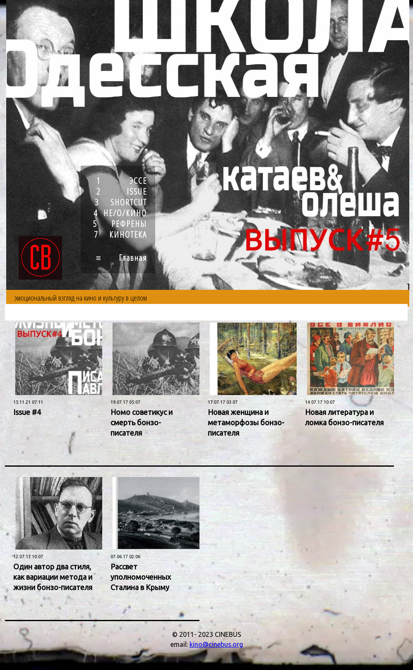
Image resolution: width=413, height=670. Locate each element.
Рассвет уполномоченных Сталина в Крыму (140, 576)
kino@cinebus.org (216, 644)
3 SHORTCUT (121, 202)
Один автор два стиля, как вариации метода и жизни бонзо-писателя (52, 576)
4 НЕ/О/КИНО (120, 213)
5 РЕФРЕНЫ (120, 223)
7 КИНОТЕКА (120, 234)
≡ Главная (121, 257)
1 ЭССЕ (121, 180)
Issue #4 (27, 412)
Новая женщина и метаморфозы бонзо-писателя (246, 422)
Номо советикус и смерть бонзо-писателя (141, 422)
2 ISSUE (121, 191)
